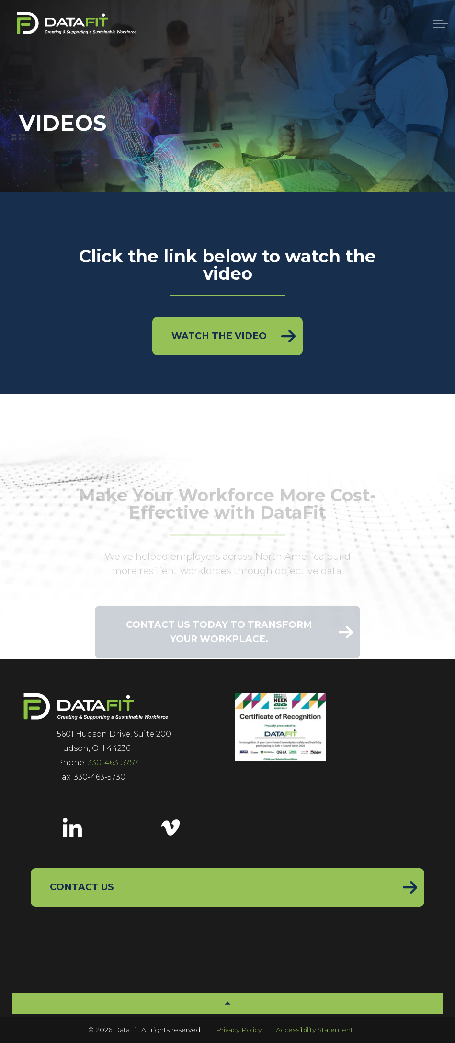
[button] (227, 1003)
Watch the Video (219, 335)
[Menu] (440, 24)
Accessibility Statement (314, 1029)
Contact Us (82, 887)
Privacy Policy (239, 1029)
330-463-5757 (113, 762)
